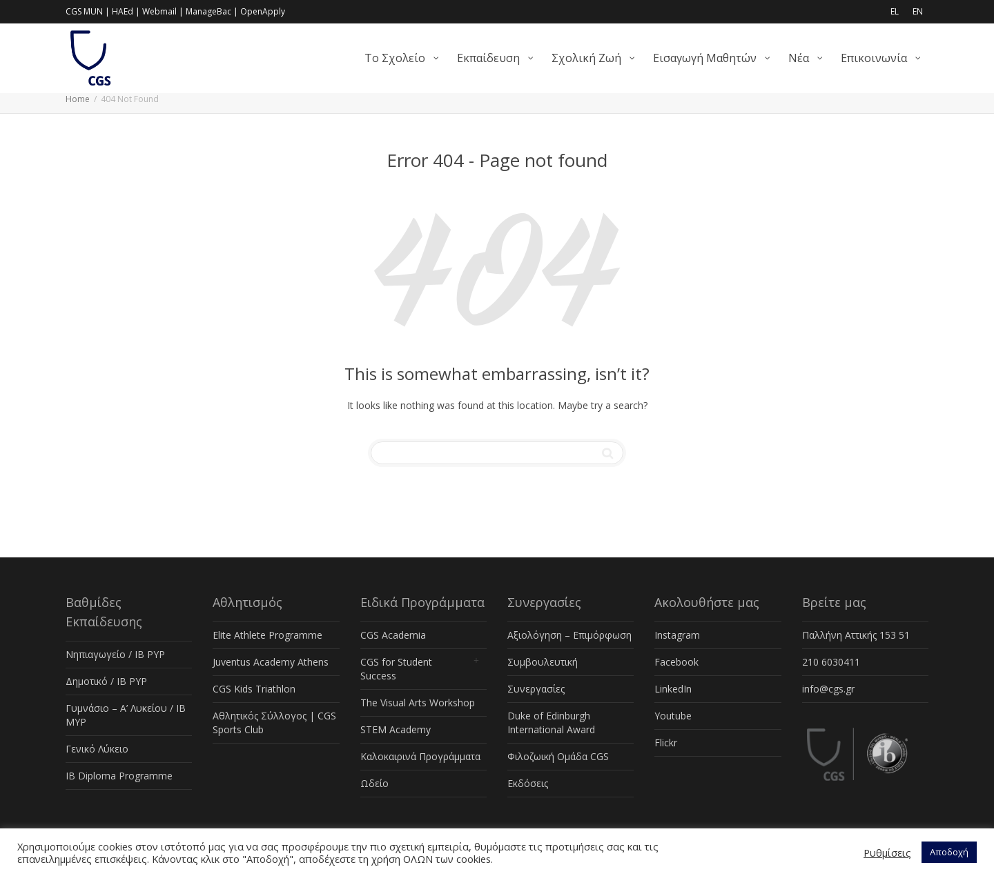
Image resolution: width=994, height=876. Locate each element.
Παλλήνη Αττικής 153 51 (856, 634)
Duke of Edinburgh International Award (551, 722)
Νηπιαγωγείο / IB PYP (115, 654)
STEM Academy (395, 729)
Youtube (673, 715)
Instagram (677, 634)
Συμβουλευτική (542, 661)
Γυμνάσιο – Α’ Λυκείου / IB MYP (126, 714)
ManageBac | (212, 11)
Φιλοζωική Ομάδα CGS (558, 756)
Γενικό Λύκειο (97, 748)
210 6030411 (831, 661)
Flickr (665, 742)
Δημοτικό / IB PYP (106, 681)
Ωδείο (374, 783)
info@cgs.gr (828, 688)
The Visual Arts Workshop (417, 702)
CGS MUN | (88, 11)
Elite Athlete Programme (267, 634)
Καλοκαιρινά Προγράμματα (420, 756)
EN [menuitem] (918, 11)
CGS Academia (393, 634)
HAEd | (126, 11)
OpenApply (262, 11)
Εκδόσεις (527, 783)
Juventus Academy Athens (271, 661)
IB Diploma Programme (119, 775)
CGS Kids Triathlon (254, 688)
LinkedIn (673, 688)
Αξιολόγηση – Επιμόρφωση (569, 634)
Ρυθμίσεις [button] (887, 852)
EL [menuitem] (894, 11)
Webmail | (163, 11)
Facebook (676, 661)
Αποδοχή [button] (949, 852)
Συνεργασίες (536, 688)
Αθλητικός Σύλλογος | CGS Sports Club (274, 722)
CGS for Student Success (396, 668)
